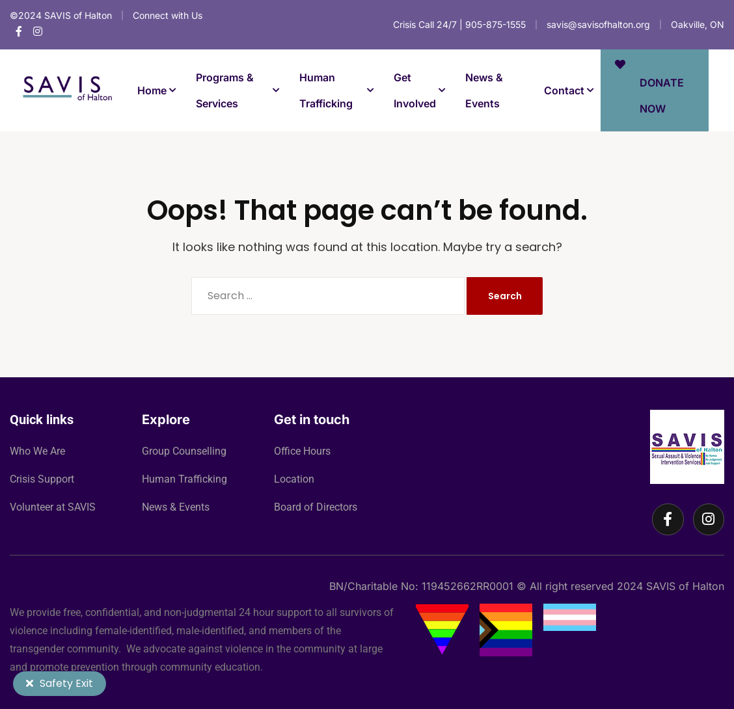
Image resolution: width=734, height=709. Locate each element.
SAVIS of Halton (685, 586)
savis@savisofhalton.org (598, 24)
